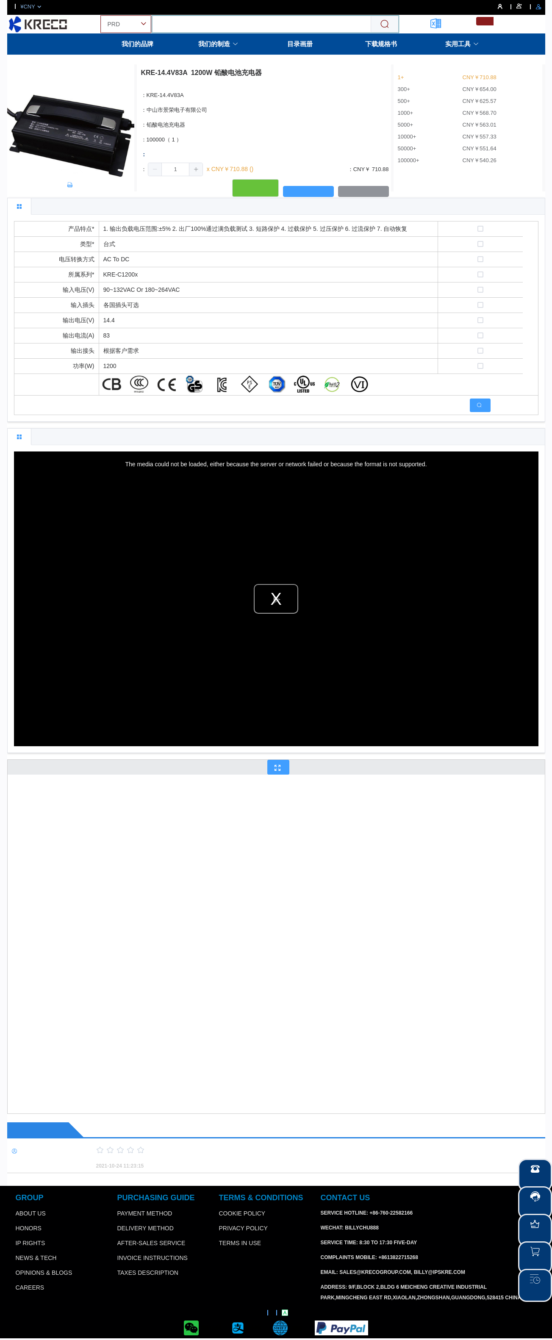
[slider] (306, 1150)
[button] (155, 169)
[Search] (384, 24)
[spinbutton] (175, 169)
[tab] (19, 206)
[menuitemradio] (485, 21)
